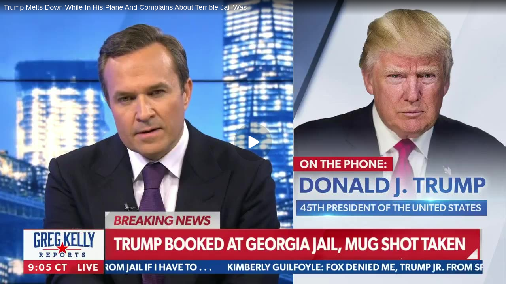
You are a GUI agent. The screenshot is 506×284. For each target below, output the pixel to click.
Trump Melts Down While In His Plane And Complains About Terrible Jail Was (125, 7)
